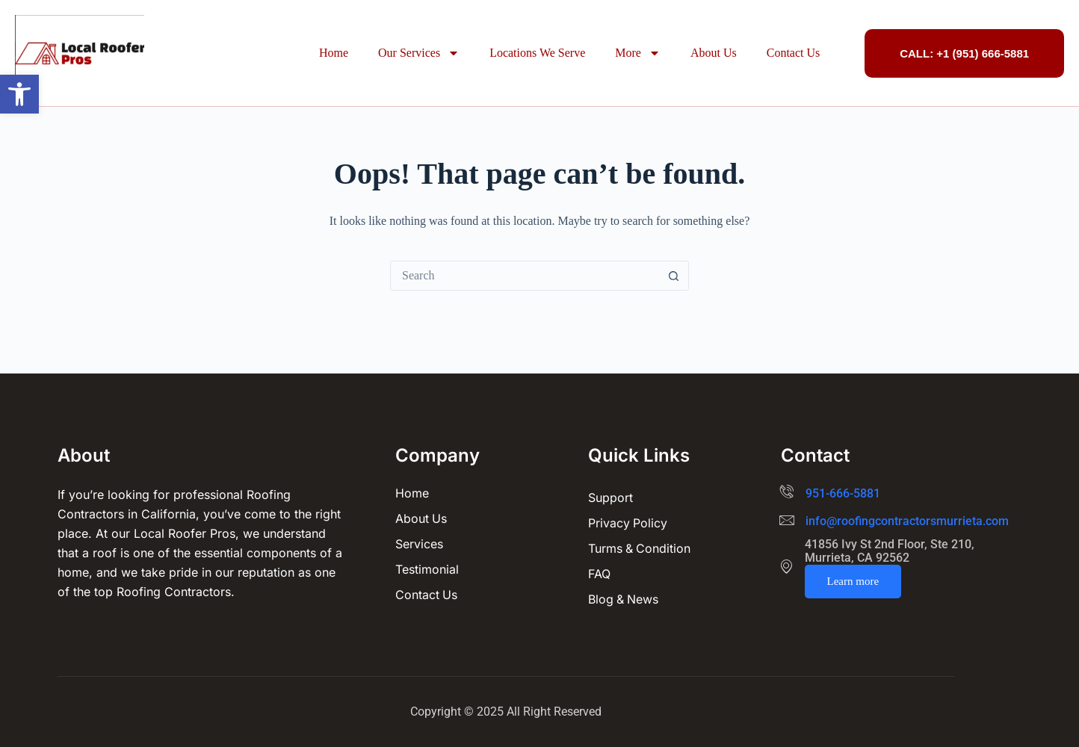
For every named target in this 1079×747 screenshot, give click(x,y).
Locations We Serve (537, 52)
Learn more (853, 581)
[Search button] (673, 276)
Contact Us (793, 52)
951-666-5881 (843, 493)
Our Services (419, 53)
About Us (713, 52)
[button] (19, 94)
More (638, 53)
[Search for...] (524, 276)
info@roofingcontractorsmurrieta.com (907, 521)
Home (333, 52)
